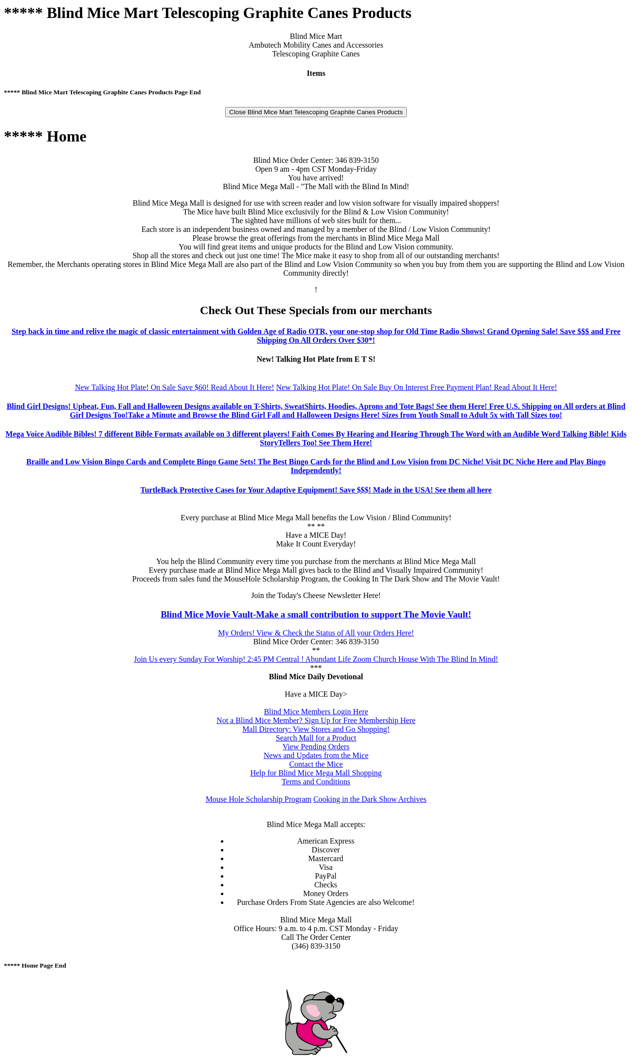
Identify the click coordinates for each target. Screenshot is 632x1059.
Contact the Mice (316, 764)
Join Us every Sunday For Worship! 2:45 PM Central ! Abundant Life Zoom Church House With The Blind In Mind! (316, 659)
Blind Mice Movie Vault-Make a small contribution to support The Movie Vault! (316, 614)
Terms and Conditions (316, 781)
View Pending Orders (316, 746)
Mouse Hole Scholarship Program (258, 799)
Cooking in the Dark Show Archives (369, 799)
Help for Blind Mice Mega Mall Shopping (315, 773)
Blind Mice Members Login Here (316, 711)
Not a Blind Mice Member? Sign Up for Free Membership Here (316, 720)
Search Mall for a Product (316, 738)
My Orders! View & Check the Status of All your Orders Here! (316, 633)
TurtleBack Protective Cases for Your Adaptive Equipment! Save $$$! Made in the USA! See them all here (315, 490)
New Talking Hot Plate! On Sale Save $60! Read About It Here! (174, 387)
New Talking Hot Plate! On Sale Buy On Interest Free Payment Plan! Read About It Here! (417, 387)
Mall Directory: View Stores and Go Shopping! (316, 729)
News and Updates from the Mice (316, 755)
